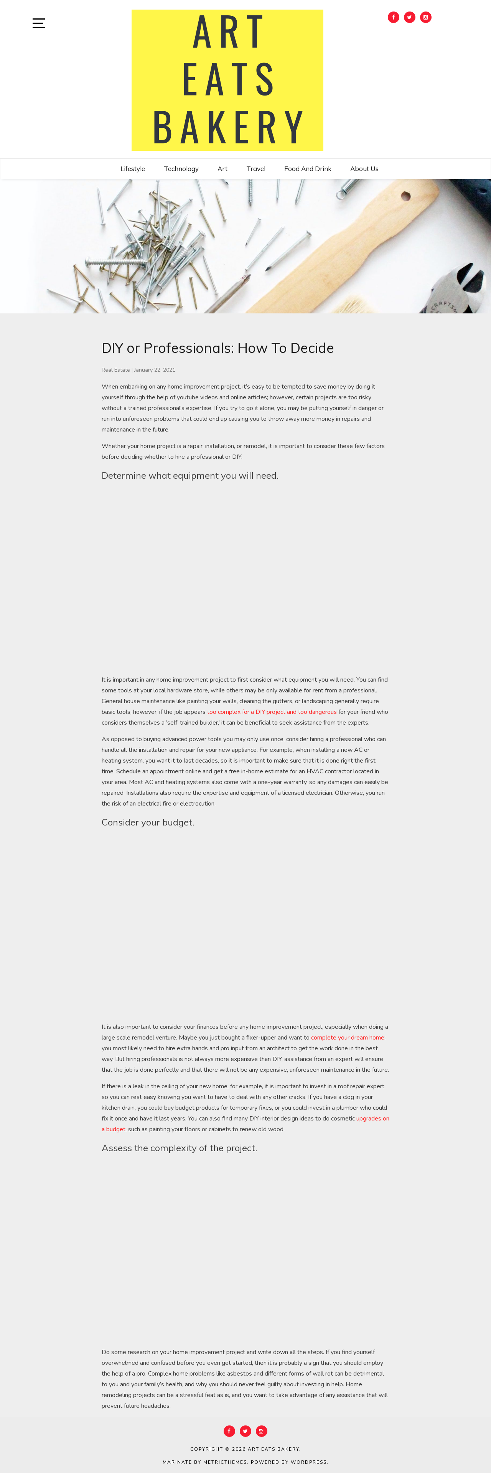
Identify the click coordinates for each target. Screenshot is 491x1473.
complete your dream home (347, 1037)
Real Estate (116, 370)
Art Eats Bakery (273, 1449)
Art (222, 169)
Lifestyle (132, 169)
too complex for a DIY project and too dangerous (272, 712)
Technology (181, 169)
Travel (255, 169)
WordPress (309, 1462)
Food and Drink (307, 169)
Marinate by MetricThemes (205, 1462)
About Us (364, 169)
